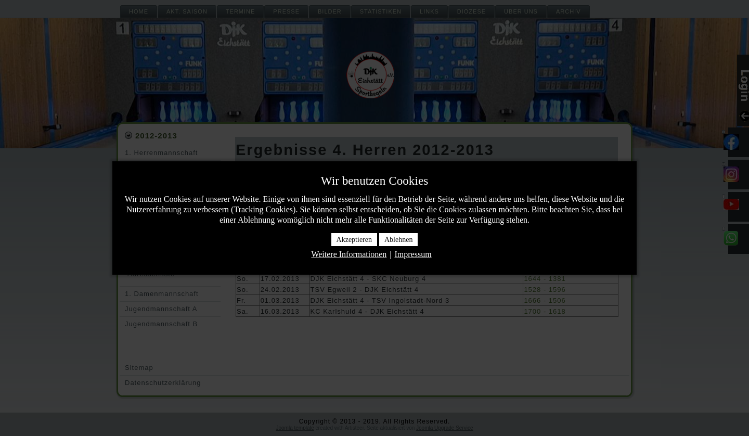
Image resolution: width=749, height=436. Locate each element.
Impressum (412, 254)
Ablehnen (398, 239)
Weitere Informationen (348, 254)
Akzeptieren (354, 239)
